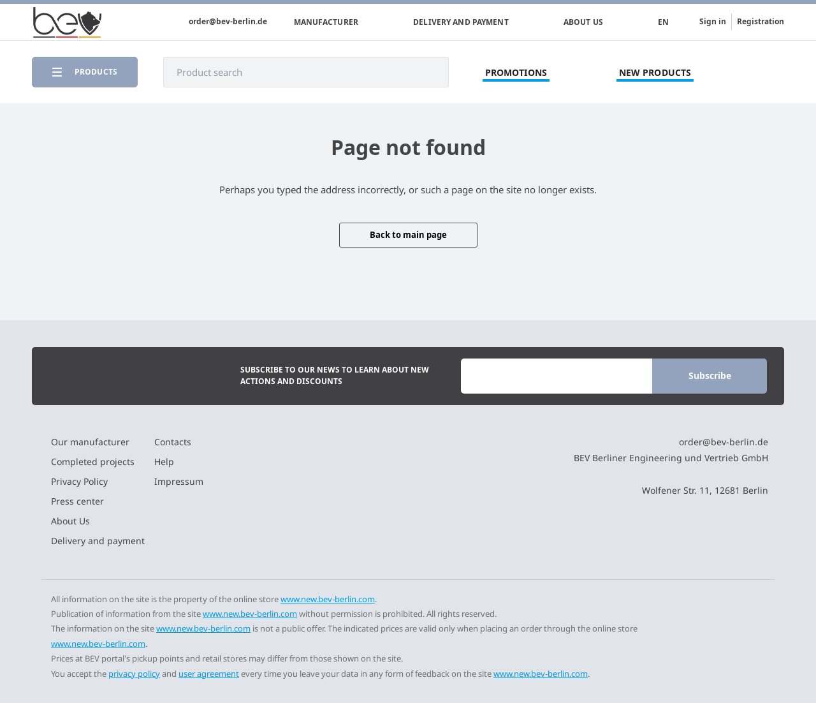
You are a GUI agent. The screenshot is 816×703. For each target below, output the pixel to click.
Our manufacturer (90, 442)
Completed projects (93, 461)
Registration (760, 21)
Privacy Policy (79, 481)
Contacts (172, 442)
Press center (77, 501)
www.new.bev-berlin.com (327, 599)
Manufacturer (326, 22)
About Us (583, 22)
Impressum (178, 481)
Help (164, 461)
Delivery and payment (460, 22)
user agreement (208, 673)
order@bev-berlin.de (228, 22)
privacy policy (134, 673)
